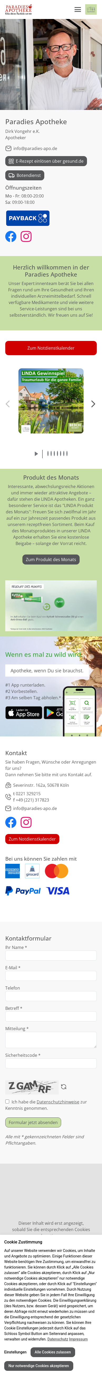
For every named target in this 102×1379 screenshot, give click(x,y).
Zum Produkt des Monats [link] (51, 559)
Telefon (12, 988)
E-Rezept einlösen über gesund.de (46, 161)
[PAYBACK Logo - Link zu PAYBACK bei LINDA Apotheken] (27, 218)
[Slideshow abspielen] (36, 454)
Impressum (78, 1339)
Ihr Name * (16, 947)
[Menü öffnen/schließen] (78, 9)
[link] (23, 712)
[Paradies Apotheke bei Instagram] (26, 237)
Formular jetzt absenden (33, 1122)
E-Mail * (13, 968)
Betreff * (13, 1008)
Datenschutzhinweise (58, 1102)
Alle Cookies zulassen (53, 1352)
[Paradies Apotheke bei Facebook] (10, 237)
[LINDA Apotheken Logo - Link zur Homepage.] (91, 9)
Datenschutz (57, 1339)
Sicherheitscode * (23, 1055)
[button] (51, 348)
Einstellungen (15, 1352)
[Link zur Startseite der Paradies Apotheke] (18, 9)
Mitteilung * (17, 1028)
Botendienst (25, 175)
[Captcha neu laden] (63, 1087)
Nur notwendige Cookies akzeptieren (38, 1366)
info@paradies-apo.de (31, 148)
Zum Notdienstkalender (32, 839)
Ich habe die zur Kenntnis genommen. (46, 1105)
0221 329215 (28, 794)
